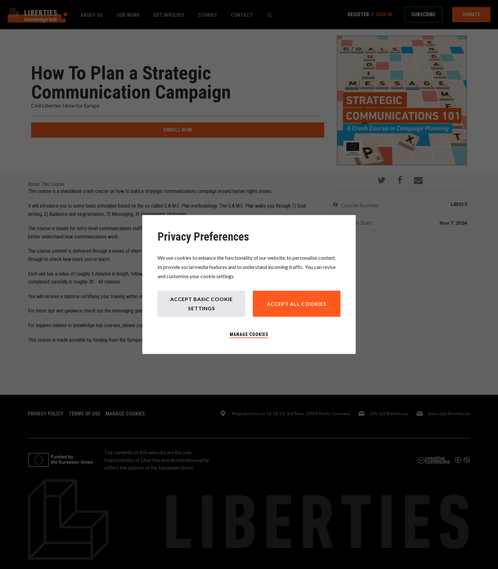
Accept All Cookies (296, 303)
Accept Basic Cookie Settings (201, 303)
